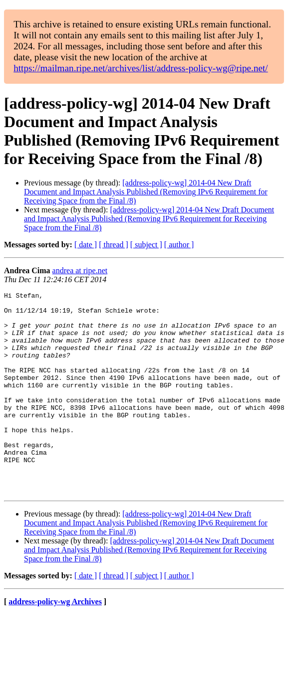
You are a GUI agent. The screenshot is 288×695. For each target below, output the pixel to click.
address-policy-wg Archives (55, 642)
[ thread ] (113, 244)
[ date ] (85, 244)
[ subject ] (146, 244)
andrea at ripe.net (80, 270)
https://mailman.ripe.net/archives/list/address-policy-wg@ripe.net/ (140, 68)
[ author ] (179, 244)
